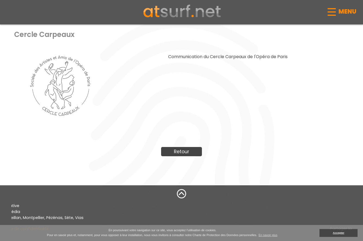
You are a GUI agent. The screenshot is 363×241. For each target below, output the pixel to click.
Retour (181, 151)
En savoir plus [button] (268, 235)
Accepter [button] (338, 232)
